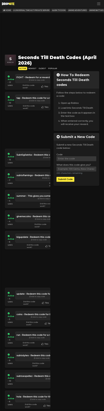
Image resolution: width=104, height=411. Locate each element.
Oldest (42, 68)
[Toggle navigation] (98, 3)
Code (59, 154)
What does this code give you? (73, 165)
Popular (52, 68)
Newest (32, 68)
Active (22, 68)
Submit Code (65, 179)
